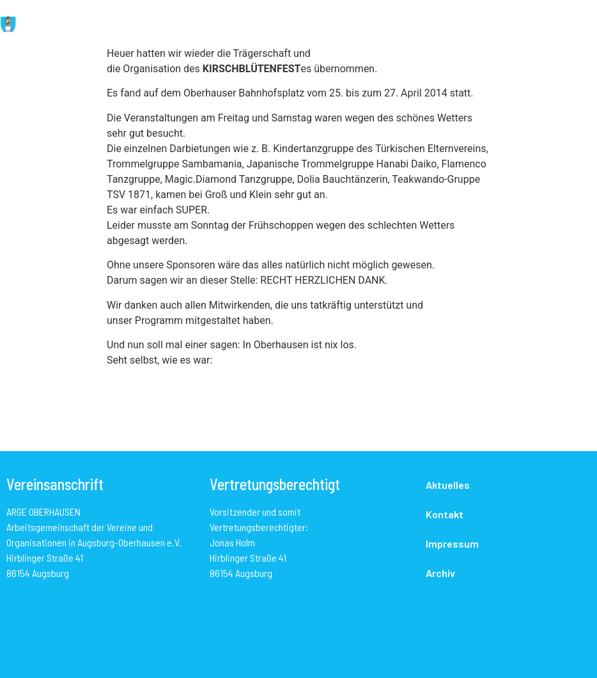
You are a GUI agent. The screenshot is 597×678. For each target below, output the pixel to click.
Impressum (452, 543)
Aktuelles (448, 485)
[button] (338, 25)
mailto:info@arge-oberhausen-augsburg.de (93, 597)
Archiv (440, 573)
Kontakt (444, 514)
